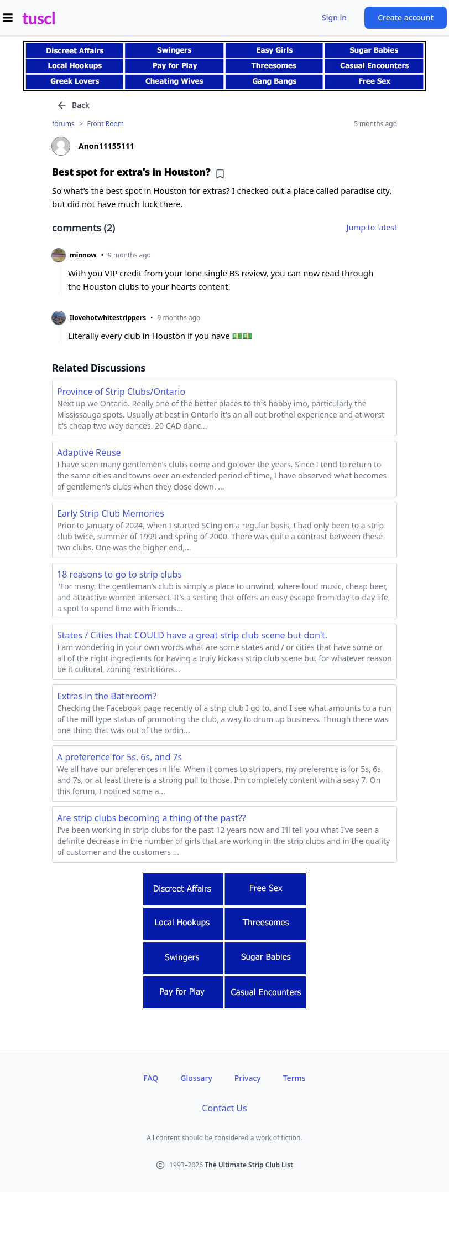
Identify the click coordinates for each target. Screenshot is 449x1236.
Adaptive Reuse (89, 452)
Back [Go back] (73, 105)
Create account (406, 17)
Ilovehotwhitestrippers (108, 317)
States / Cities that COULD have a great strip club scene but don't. (192, 635)
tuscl (38, 18)
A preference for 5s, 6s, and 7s (119, 757)
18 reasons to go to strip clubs (119, 574)
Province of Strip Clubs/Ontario (121, 391)
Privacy (247, 1078)
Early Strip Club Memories (110, 513)
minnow (83, 255)
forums (63, 124)
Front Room (105, 124)
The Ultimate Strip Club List (249, 1165)
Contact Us (224, 1108)
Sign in (334, 17)
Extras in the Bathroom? (106, 696)
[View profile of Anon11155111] (224, 146)
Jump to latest (372, 227)
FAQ (150, 1078)
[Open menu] (7, 17)
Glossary (196, 1078)
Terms (294, 1078)
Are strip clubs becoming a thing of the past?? (151, 818)
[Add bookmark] (220, 174)
